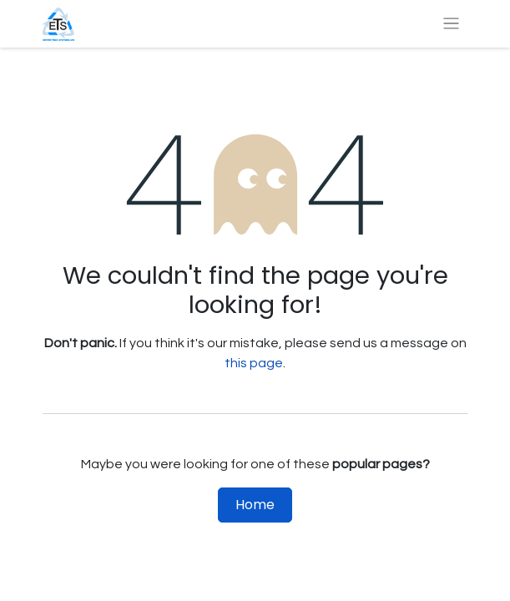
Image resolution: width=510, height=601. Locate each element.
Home (255, 504)
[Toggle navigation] (451, 24)
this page (254, 363)
